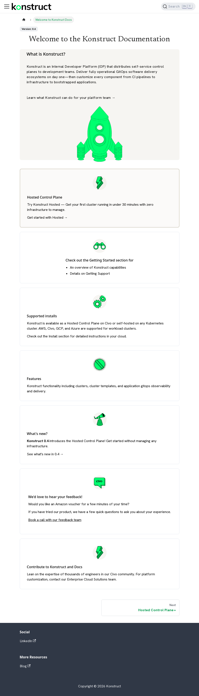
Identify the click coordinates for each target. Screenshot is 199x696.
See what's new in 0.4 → (45, 454)
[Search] (178, 6)
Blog (25, 666)
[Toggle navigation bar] (6, 6)
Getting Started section (108, 260)
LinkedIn (28, 641)
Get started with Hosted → (47, 217)
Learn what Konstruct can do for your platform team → (71, 97)
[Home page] (24, 19)
